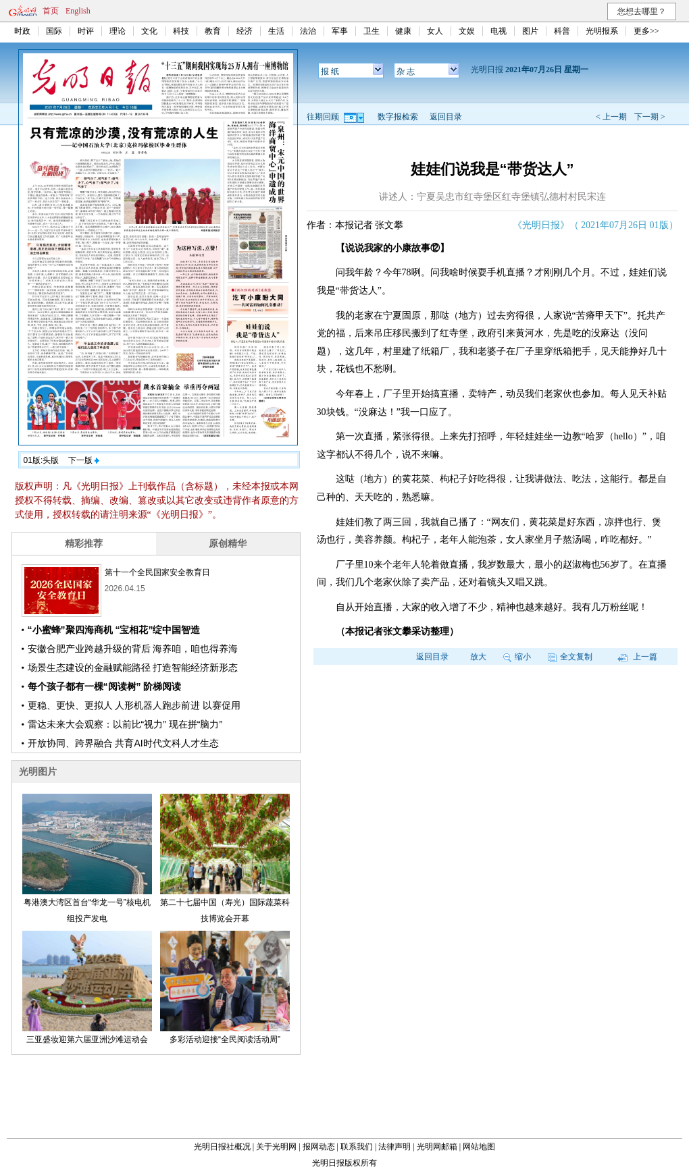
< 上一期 (611, 116)
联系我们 (356, 1146)
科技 (181, 31)
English (78, 11)
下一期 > (649, 116)
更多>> (646, 31)
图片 (530, 31)
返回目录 (446, 116)
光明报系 (602, 31)
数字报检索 (398, 116)
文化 (149, 31)
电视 (498, 31)
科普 (562, 31)
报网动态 (319, 1146)
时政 (22, 31)
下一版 (83, 460)
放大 (478, 656)
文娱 (467, 31)
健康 (403, 31)
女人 (435, 31)
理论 (117, 31)
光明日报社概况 (222, 1146)
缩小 (517, 656)
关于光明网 (276, 1146)
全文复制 (570, 656)
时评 (86, 31)
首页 (51, 11)
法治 (308, 31)
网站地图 (479, 1146)
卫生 (371, 31)
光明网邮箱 (437, 1146)
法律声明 (394, 1146)
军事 (340, 31)
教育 (213, 31)
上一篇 (637, 656)
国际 (54, 31)
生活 (276, 31)
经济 (244, 31)
